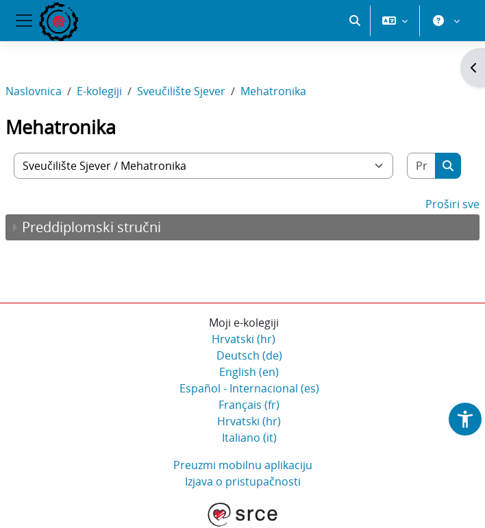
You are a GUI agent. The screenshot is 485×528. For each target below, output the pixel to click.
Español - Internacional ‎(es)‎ (249, 388)
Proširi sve (452, 204)
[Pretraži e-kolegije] (421, 166)
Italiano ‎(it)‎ (249, 437)
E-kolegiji (99, 91)
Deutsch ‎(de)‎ (249, 355)
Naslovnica (33, 91)
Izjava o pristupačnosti (243, 481)
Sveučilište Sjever (181, 91)
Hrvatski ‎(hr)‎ (243, 339)
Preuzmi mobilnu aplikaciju (242, 465)
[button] (355, 20)
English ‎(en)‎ (249, 371)
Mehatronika (273, 91)
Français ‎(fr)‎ (249, 404)
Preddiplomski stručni (91, 227)
